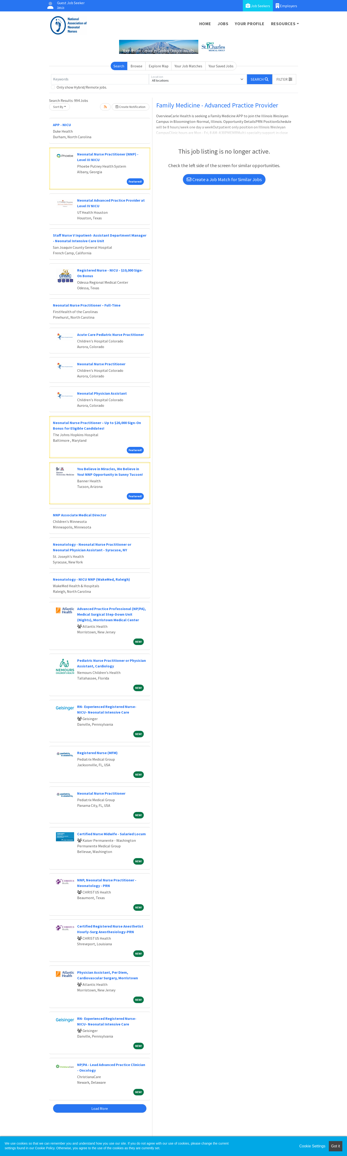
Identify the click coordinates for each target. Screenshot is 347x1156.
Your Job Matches (188, 66)
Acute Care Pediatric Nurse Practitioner (110, 334)
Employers (286, 6)
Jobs (223, 23)
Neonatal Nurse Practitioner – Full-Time (86, 305)
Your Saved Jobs (221, 66)
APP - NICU (62, 124)
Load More (99, 1108)
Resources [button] (283, 23)
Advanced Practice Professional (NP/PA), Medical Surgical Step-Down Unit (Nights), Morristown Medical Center (111, 614)
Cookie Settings (312, 1146)
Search (118, 66)
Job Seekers (258, 6)
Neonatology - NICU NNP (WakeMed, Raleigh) (91, 579)
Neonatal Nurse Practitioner (101, 364)
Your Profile (250, 23)
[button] (284, 79)
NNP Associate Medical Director (79, 515)
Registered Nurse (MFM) (97, 752)
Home (205, 23)
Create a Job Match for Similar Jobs (224, 179)
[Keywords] (100, 79)
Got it (335, 1146)
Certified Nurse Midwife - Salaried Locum (111, 834)
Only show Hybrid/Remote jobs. (82, 87)
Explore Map (158, 66)
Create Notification (130, 107)
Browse (136, 66)
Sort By (58, 107)
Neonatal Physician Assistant (102, 393)
